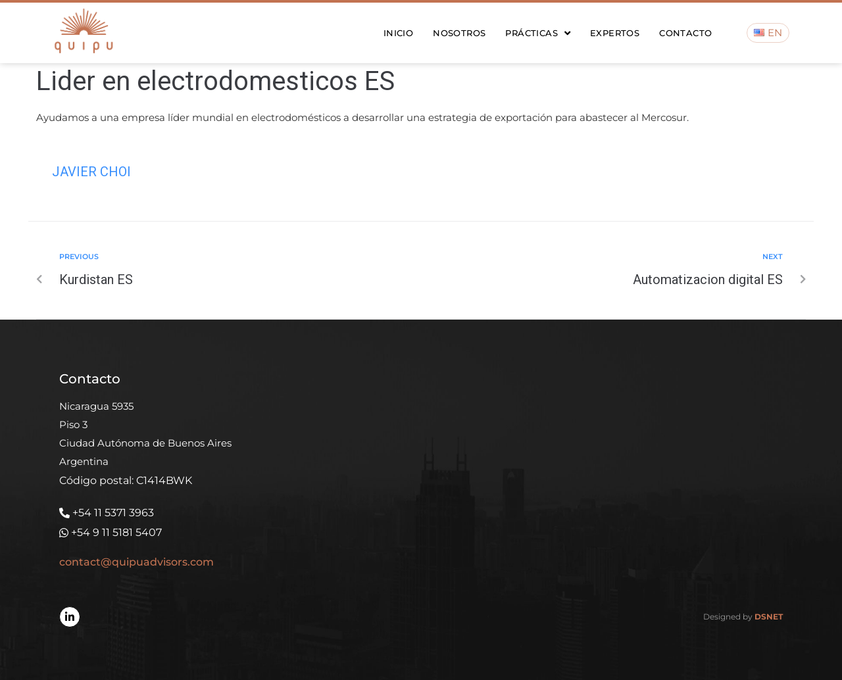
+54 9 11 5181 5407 (116, 532)
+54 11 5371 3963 (113, 512)
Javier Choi (91, 172)
